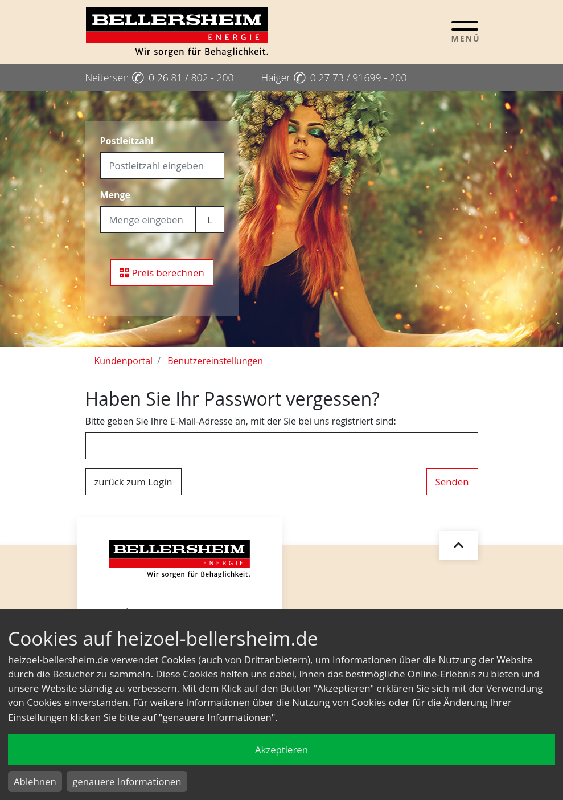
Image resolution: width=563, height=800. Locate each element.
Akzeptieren (281, 749)
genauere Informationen (126, 781)
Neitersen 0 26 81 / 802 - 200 (159, 77)
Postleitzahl (127, 140)
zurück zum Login (133, 481)
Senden (452, 481)
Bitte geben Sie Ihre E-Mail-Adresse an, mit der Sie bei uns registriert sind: (240, 421)
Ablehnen (35, 781)
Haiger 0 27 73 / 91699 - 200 (334, 77)
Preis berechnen (162, 272)
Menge (115, 195)
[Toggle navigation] (465, 31)
